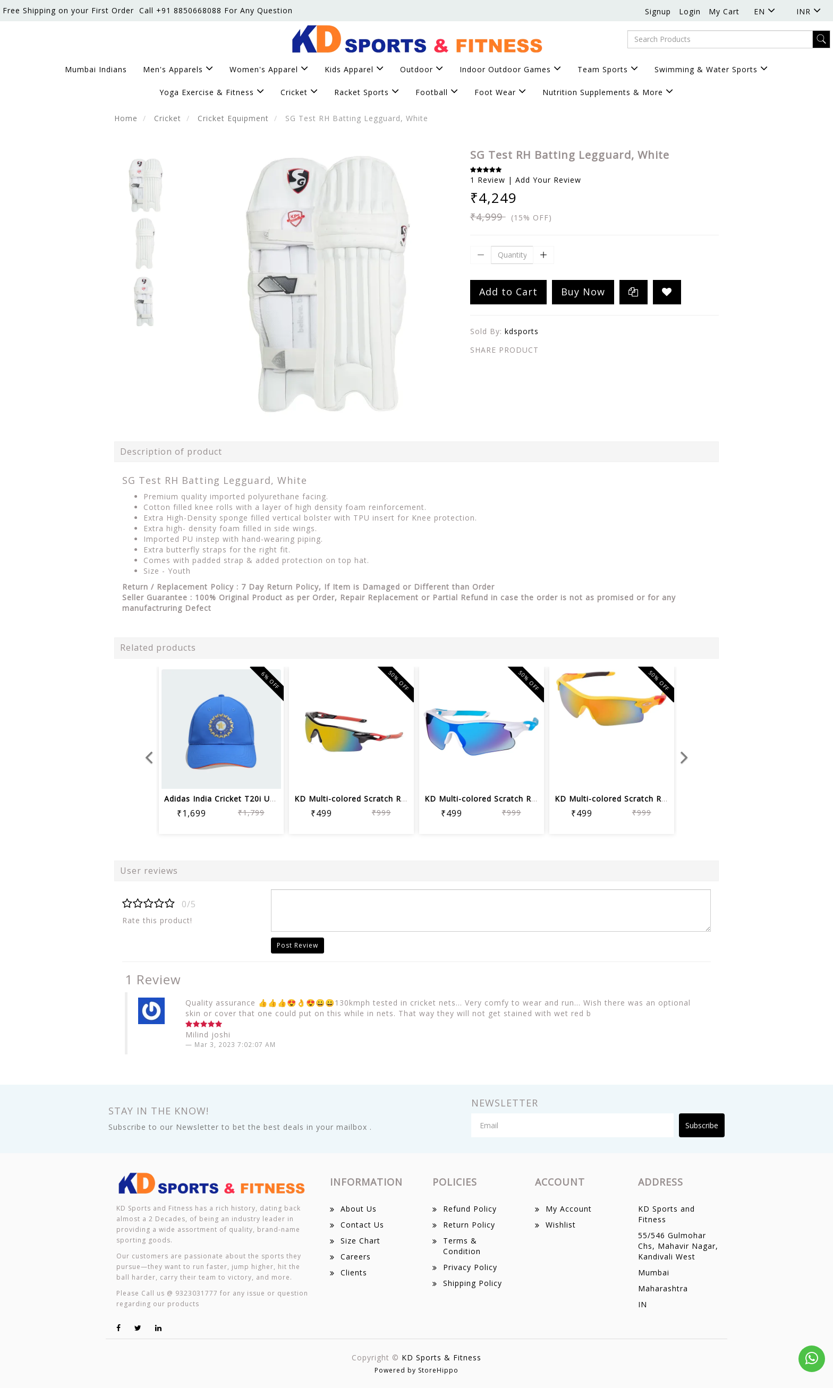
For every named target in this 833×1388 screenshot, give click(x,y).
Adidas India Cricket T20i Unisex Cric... (239, 799)
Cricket (167, 118)
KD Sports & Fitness (441, 1357)
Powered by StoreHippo (416, 1370)
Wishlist (561, 1225)
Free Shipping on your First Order (68, 10)
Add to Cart (508, 291)
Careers (356, 1256)
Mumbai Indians (96, 69)
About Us (359, 1209)
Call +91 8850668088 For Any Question (216, 10)
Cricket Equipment (233, 118)
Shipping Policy (472, 1283)
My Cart (724, 11)
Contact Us (362, 1225)
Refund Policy (470, 1209)
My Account (569, 1209)
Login (690, 11)
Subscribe (701, 1125)
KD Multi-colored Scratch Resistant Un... (373, 799)
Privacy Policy (470, 1267)
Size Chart (360, 1241)
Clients (354, 1272)
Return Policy (469, 1225)
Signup (658, 11)
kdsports (522, 331)
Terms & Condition (462, 1246)
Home (126, 118)
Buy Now (583, 291)
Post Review (297, 945)
